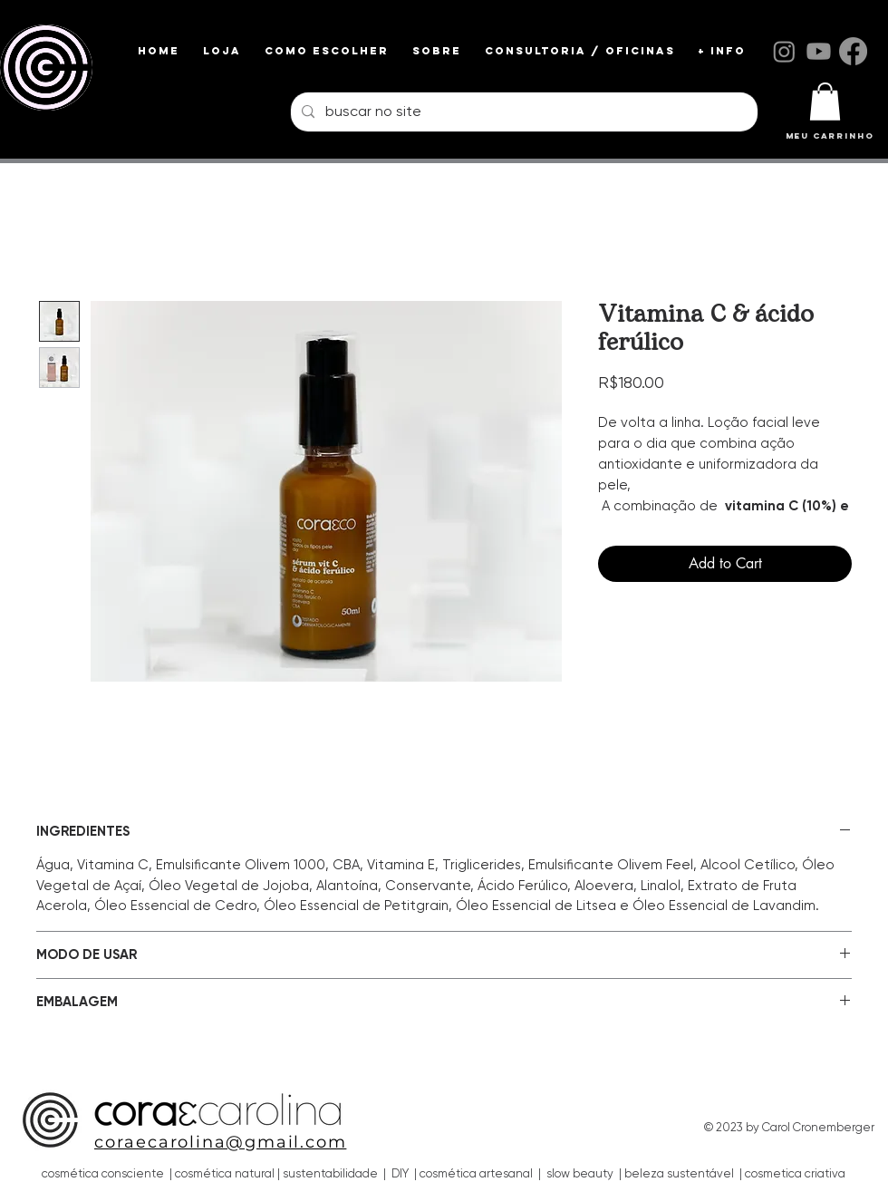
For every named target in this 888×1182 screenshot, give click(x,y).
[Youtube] (819, 51)
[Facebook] (853, 51)
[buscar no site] (522, 111)
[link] (825, 101)
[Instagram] (784, 51)
